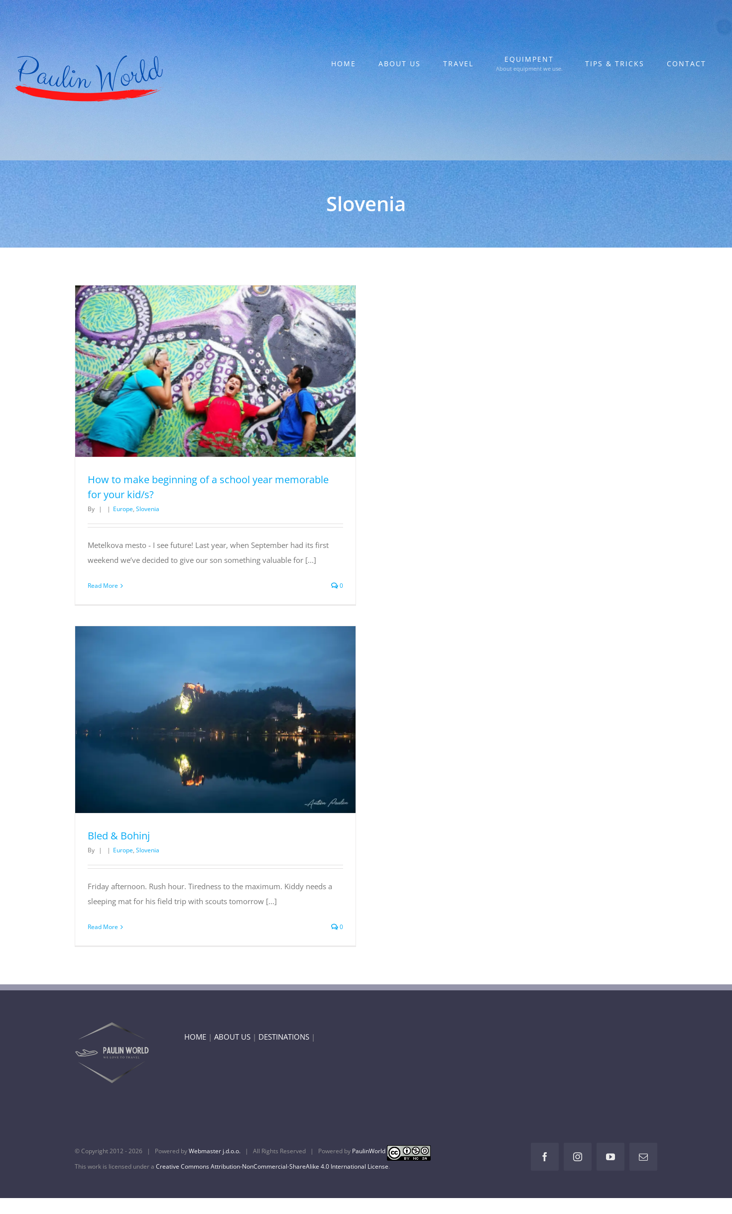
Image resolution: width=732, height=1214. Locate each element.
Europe (123, 509)
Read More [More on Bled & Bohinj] (103, 927)
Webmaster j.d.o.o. (215, 1151)
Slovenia (147, 509)
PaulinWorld (368, 1151)
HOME (195, 1037)
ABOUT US (232, 1037)
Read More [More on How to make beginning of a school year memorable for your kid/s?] (103, 585)
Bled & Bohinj (119, 835)
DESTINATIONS (283, 1037)
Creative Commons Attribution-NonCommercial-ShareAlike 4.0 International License (272, 1166)
